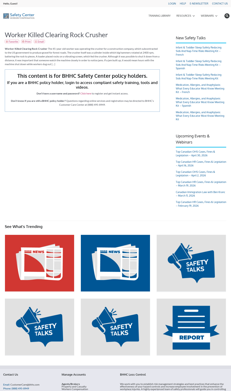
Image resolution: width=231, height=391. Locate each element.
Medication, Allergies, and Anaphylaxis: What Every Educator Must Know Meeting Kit (200, 116)
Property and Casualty (74, 386)
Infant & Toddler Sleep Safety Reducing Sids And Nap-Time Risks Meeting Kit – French (198, 51)
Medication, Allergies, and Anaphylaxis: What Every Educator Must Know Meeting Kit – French (200, 88)
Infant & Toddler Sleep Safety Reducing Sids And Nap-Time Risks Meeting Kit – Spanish (198, 64)
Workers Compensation (75, 389)
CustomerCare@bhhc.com (24, 384)
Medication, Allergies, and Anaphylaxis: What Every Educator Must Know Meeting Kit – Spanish (200, 102)
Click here (85, 93)
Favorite (13, 41)
